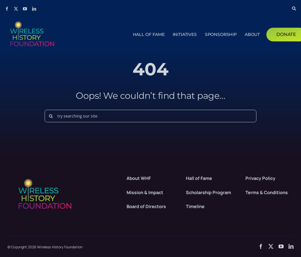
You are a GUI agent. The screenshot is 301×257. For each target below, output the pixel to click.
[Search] (51, 116)
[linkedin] (34, 9)
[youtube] (25, 9)
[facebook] (7, 9)
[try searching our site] (150, 116)
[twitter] (16, 9)
